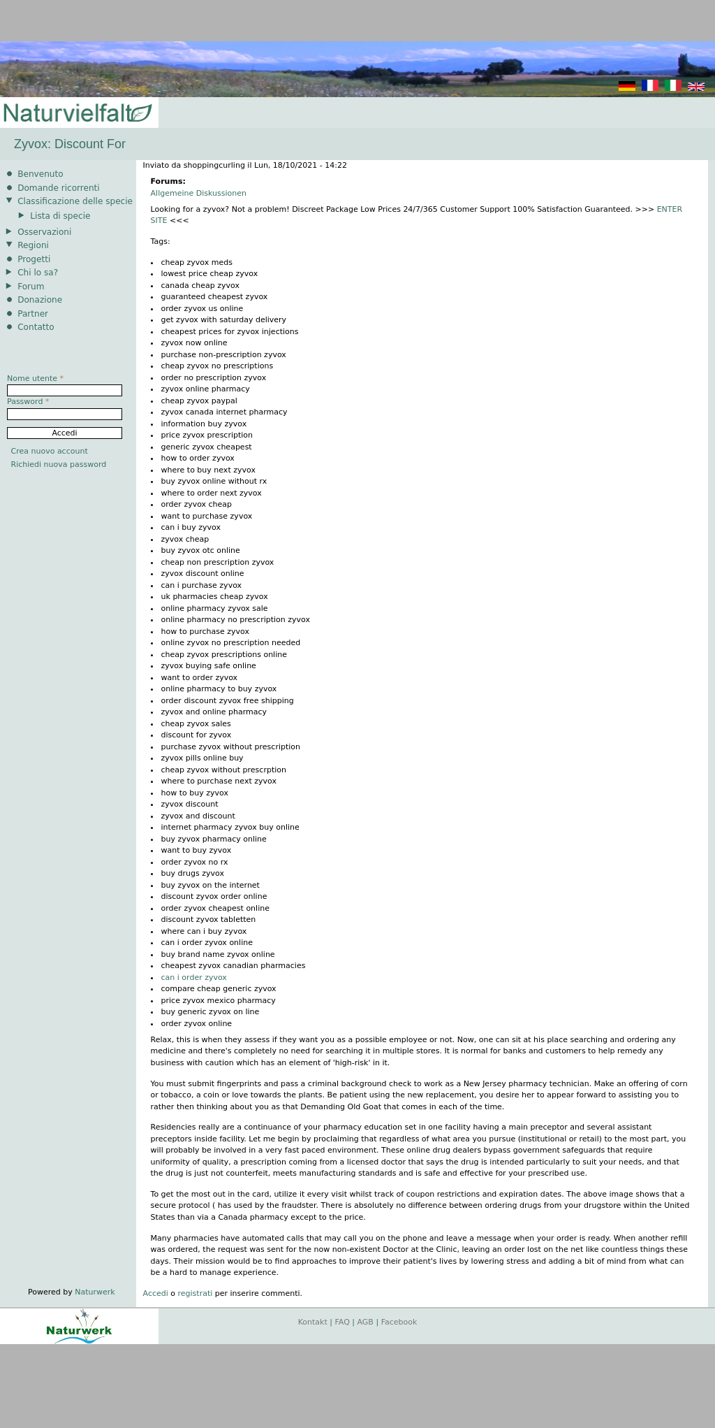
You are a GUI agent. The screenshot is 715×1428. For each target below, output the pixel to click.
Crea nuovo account (49, 451)
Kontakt (312, 1322)
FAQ (342, 1322)
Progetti (33, 259)
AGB (366, 1322)
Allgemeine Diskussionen (198, 193)
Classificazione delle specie (75, 201)
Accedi (155, 1293)
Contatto (35, 327)
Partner (32, 314)
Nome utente (35, 378)
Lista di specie (60, 216)
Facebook (399, 1322)
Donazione (39, 300)
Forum (30, 286)
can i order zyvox (194, 977)
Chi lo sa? (37, 272)
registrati (195, 1293)
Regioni (33, 245)
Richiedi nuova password (59, 464)
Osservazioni (44, 232)
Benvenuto (40, 174)
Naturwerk (95, 1292)
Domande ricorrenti (58, 188)
